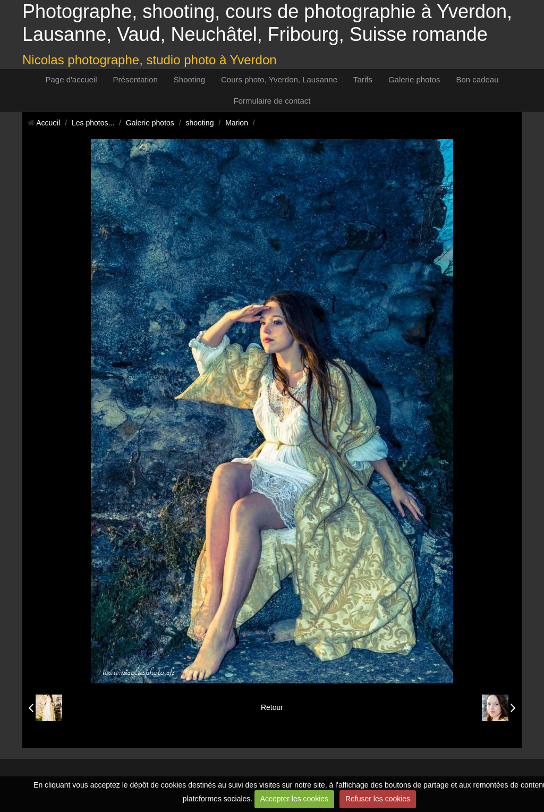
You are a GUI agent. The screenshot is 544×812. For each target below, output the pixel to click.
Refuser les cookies (377, 798)
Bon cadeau (477, 79)
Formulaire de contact (271, 100)
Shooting (189, 79)
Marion (236, 123)
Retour (272, 707)
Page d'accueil (71, 79)
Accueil (48, 123)
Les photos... (93, 123)
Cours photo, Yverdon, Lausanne (279, 79)
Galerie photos (414, 79)
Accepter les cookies (294, 798)
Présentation (135, 79)
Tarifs (362, 79)
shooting (200, 123)
